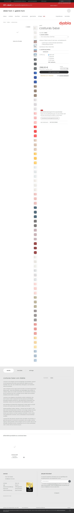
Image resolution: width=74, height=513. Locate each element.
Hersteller (68, 16)
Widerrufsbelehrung (7, 490)
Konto (61, 1)
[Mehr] (67, 68)
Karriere (17, 485)
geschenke (33, 16)
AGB (4, 485)
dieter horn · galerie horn (14, 11)
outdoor (11, 16)
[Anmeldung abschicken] (69, 481)
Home (4, 22)
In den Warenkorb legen (54, 72)
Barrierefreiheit (18, 488)
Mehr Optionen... (52, 62)
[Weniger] (61, 68)
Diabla (8, 22)
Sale (45, 16)
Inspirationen (60, 16)
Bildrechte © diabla (17, 41)
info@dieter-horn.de (8, 479)
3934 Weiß (51, 54)
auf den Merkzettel (64, 75)
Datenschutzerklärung (8, 486)
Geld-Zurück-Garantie (32, 1)
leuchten (18, 16)
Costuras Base (14, 22)
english (68, 507)
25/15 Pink (51, 56)
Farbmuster (45, 51)
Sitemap (5, 483)
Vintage (40, 16)
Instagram (56, 493)
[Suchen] (69, 11)
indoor (5, 16)
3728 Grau (51, 58)
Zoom (28, 26)
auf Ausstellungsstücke (17, 5)
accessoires (25, 16)
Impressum (5, 488)
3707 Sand (51, 60)
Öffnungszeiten (18, 486)
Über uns (17, 483)
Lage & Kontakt (18, 490)
